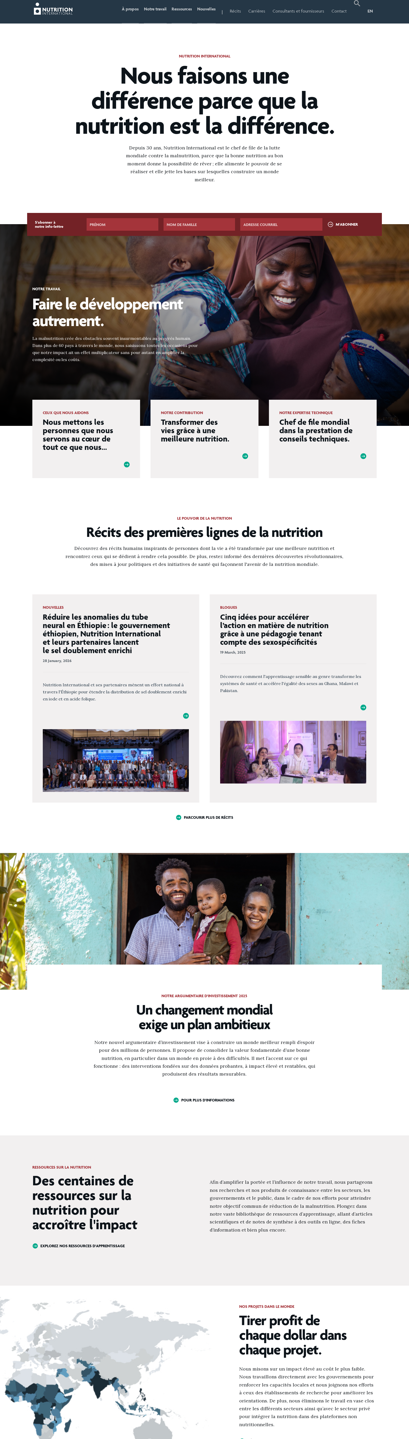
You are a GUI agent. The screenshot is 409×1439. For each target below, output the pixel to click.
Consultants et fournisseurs (298, 11)
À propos (117, 11)
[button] (357, 12)
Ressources (177, 11)
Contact (339, 11)
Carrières (256, 11)
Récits (235, 11)
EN (370, 11)
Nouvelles (205, 11)
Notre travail (146, 11)
